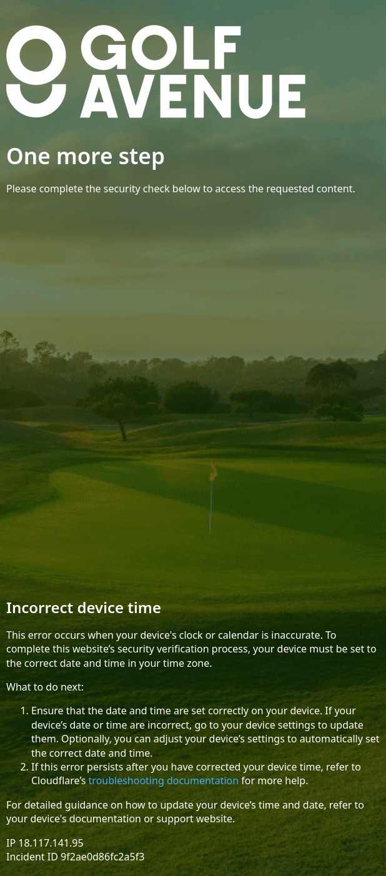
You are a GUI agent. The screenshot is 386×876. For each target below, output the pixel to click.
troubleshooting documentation (164, 780)
